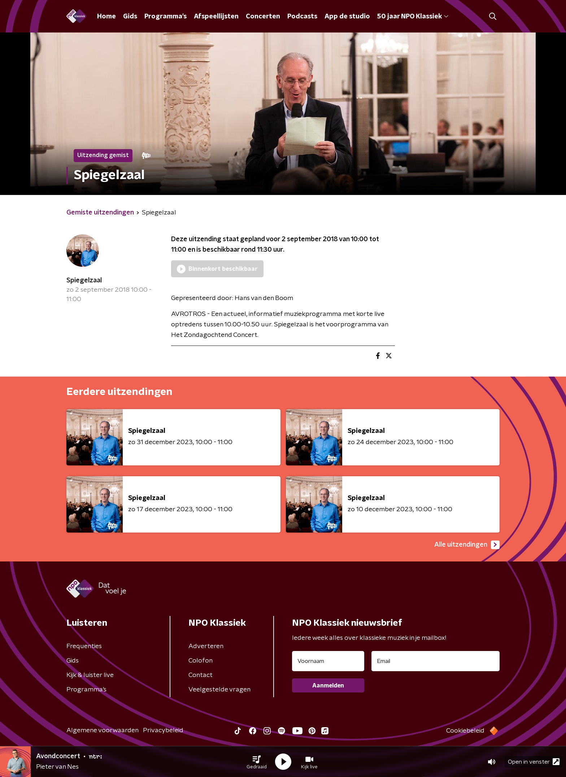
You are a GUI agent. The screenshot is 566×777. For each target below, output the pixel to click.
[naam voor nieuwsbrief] (328, 661)
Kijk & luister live (90, 675)
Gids (130, 16)
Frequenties (84, 646)
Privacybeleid (163, 730)
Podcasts (302, 16)
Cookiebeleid (465, 731)
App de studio (347, 16)
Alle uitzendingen (467, 545)
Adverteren (205, 646)
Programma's (165, 16)
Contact (200, 675)
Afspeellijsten (216, 16)
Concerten (263, 16)
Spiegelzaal (84, 280)
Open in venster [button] (534, 761)
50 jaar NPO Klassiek (412, 16)
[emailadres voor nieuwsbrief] (435, 661)
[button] (256, 761)
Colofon (200, 660)
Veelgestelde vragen (219, 689)
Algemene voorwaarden (102, 730)
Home (106, 16)
